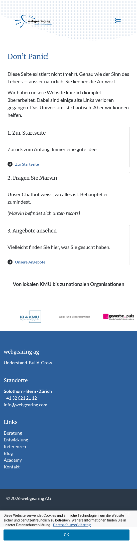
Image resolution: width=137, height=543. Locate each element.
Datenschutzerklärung (72, 525)
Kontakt (12, 466)
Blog (8, 453)
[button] (118, 21)
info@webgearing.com (25, 404)
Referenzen (15, 446)
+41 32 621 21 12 (20, 398)
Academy (13, 460)
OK (66, 534)
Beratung (13, 433)
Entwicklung (16, 439)
